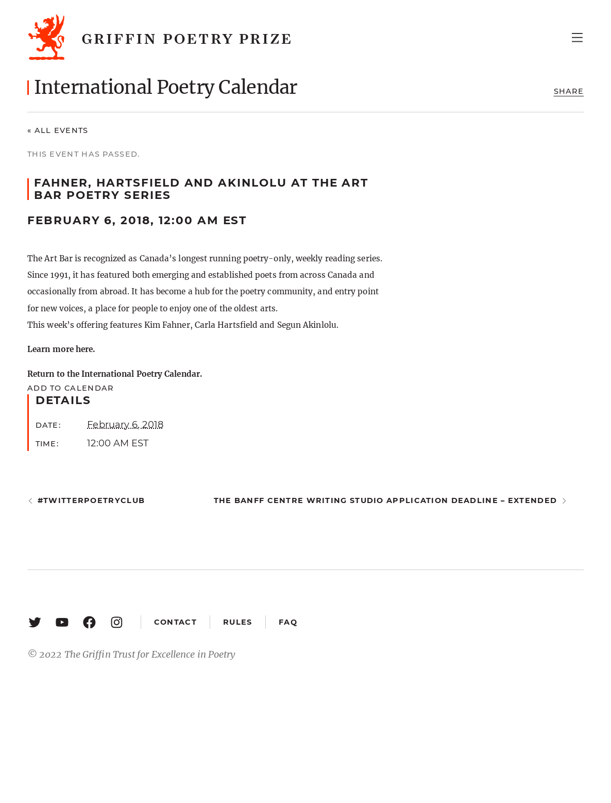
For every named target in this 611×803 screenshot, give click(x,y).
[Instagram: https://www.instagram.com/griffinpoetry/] (116, 621)
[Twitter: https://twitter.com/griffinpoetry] (34, 621)
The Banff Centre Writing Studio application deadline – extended (385, 500)
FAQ (288, 622)
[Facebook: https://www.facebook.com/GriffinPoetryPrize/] (89, 621)
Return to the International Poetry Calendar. (114, 374)
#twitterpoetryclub (91, 500)
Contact (175, 622)
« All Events (58, 130)
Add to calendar (70, 388)
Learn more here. (61, 349)
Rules (237, 622)
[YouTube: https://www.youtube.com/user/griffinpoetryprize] (62, 621)
